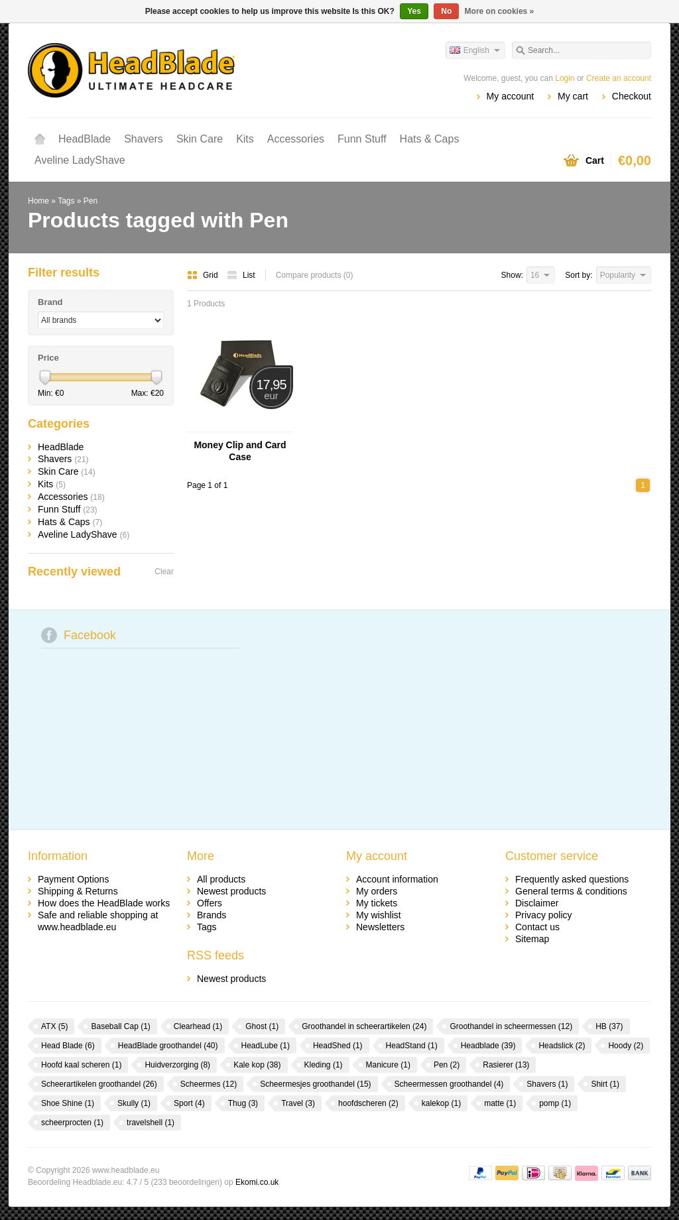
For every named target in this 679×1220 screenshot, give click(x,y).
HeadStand (412, 1045)
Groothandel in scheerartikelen (364, 1026)
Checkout (631, 96)
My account (510, 96)
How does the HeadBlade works (104, 903)
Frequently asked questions (572, 879)
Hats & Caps (430, 139)
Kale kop (256, 1064)
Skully (134, 1103)
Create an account (618, 78)
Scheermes (208, 1084)
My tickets (376, 903)
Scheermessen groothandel (449, 1084)
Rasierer (506, 1064)
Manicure (388, 1064)
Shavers (143, 139)
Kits (245, 139)
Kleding (323, 1064)
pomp (555, 1103)
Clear (164, 571)
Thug (243, 1103)
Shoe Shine (67, 1103)
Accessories (295, 139)
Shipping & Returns (78, 891)
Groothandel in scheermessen (511, 1026)
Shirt (605, 1084)
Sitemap (532, 939)
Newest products (231, 891)
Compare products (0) (314, 275)
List (241, 275)
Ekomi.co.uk (256, 1182)
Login (564, 78)
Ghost (261, 1026)
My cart (573, 96)
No (446, 11)
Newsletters (380, 927)
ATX (54, 1026)
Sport (189, 1103)
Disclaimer (536, 903)
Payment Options (73, 879)
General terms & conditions (571, 891)
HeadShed (338, 1045)
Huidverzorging (177, 1064)
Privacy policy (543, 915)
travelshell (150, 1122)
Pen (90, 201)
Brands (211, 915)
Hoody (625, 1045)
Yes (414, 11)
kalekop (441, 1103)
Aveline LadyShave (79, 160)
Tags (66, 201)
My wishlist (378, 915)
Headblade (488, 1045)
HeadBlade (84, 139)
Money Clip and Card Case (240, 451)
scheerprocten (72, 1122)
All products (221, 879)
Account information (397, 879)
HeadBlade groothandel (168, 1045)
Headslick (561, 1045)
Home (40, 139)
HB (609, 1026)
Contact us (537, 927)
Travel (298, 1103)
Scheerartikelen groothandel (99, 1084)
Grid (203, 275)
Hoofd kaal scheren (81, 1064)
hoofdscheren (368, 1103)
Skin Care (199, 139)
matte (500, 1103)
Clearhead (198, 1026)
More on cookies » (499, 11)
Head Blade (68, 1045)
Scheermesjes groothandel (315, 1084)
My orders (376, 891)
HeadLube (265, 1045)
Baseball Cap (120, 1026)
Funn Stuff (362, 139)
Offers (209, 903)
